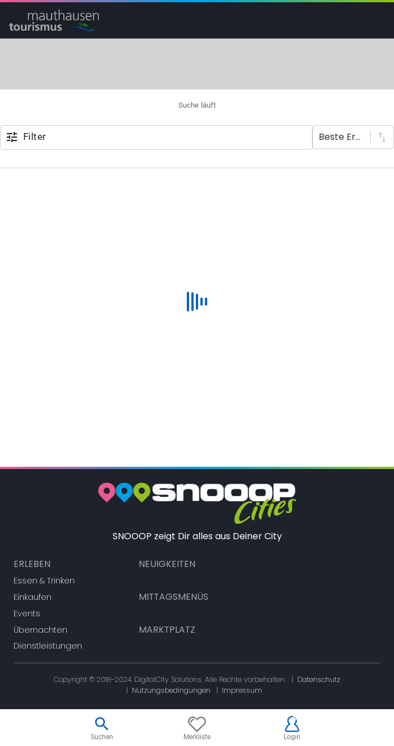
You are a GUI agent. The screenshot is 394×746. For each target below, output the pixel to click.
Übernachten (40, 630)
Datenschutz (318, 679)
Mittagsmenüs (173, 596)
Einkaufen (33, 597)
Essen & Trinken (44, 580)
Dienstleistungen (48, 645)
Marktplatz (167, 629)
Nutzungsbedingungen (171, 690)
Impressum (242, 690)
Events (27, 613)
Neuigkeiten (167, 563)
